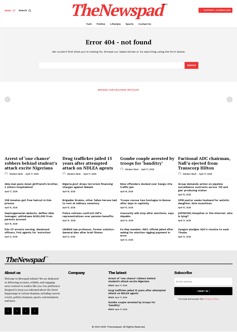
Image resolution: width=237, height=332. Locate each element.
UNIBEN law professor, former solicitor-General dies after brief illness (88, 231)
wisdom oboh (16, 174)
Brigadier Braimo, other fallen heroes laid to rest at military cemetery (89, 202)
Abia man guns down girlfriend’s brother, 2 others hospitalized (31, 186)
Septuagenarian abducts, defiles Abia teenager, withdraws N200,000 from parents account (29, 216)
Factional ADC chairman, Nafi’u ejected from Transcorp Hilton (204, 163)
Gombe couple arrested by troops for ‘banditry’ (147, 161)
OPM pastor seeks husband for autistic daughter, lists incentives (203, 202)
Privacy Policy (211, 299)
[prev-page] (7, 100)
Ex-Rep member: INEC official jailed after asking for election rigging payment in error (146, 233)
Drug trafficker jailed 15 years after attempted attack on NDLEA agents (87, 163)
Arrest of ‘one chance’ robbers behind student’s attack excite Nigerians (31, 163)
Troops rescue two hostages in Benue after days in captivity (145, 202)
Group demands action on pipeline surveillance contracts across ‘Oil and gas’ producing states (203, 187)
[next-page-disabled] (230, 100)
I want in (203, 291)
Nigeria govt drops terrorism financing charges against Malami (87, 186)
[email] (203, 282)
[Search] (191, 65)
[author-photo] (7, 174)
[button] (25, 10)
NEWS (111, 286)
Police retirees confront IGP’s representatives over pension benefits (88, 215)
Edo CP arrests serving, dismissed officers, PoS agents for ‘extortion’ (28, 231)
